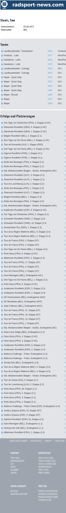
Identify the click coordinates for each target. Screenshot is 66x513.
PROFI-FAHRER (43, 472)
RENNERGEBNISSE (45, 466)
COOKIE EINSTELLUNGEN (18, 440)
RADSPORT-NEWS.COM (19, 493)
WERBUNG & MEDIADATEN (48, 493)
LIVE (12, 463)
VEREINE (13, 472)
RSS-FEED (14, 490)
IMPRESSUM (60, 440)
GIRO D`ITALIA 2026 (45, 457)
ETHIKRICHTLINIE (44, 499)
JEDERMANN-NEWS (17, 460)
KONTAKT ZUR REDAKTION (47, 490)
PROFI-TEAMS (43, 469)
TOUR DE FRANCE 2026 (46, 460)
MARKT (13, 466)
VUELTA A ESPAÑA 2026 (47, 463)
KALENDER (14, 469)
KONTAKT (48, 440)
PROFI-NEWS (15, 457)
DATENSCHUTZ (36, 440)
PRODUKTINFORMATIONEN (48, 496)
